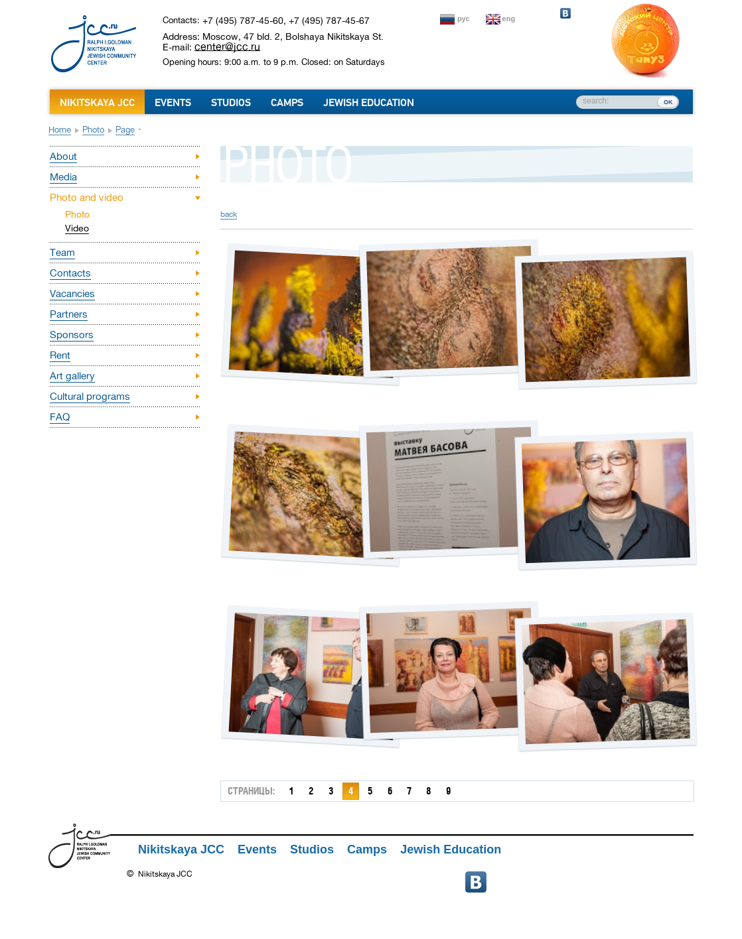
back (228, 214)
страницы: (251, 790)
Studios (231, 102)
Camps (287, 102)
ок (668, 101)
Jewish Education (368, 102)
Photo (93, 130)
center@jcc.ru (227, 46)
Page (125, 130)
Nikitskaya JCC (97, 102)
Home (59, 130)
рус (463, 19)
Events (173, 102)
